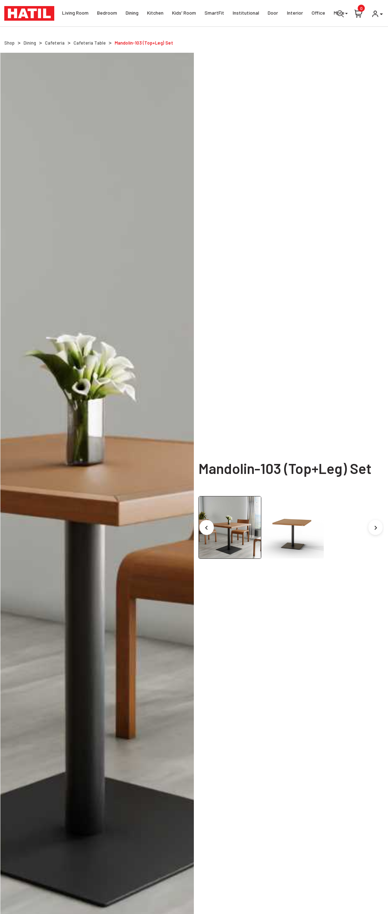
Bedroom (107, 14)
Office (318, 14)
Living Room (75, 14)
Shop (9, 43)
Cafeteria (55, 43)
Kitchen (155, 14)
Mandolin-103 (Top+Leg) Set (144, 43)
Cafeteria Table (90, 43)
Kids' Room (184, 14)
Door (273, 14)
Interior (295, 14)
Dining (132, 14)
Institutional (246, 14)
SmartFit (214, 14)
